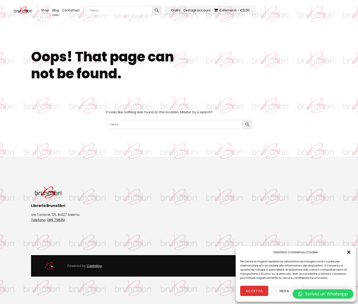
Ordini (175, 10)
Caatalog (94, 266)
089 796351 (56, 220)
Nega (284, 290)
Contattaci (71, 10)
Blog (55, 10)
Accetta (254, 290)
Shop (45, 10)
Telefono (38, 220)
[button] (349, 252)
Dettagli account (197, 10)
